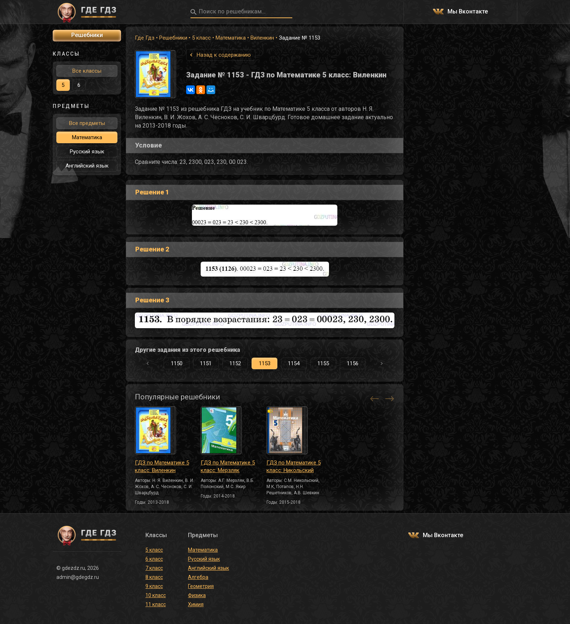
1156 (352, 363)
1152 (235, 363)
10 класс (155, 595)
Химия (196, 604)
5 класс (201, 38)
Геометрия (201, 586)
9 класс (154, 586)
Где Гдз (144, 38)
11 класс (155, 604)
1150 (176, 363)
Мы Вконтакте (467, 12)
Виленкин (262, 38)
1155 (323, 363)
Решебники (173, 38)
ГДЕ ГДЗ (87, 12)
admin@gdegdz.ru (77, 577)
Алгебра (198, 577)
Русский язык (87, 151)
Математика (231, 38)
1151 (206, 363)
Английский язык (87, 165)
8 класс (154, 577)
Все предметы (87, 123)
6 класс (154, 559)
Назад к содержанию (224, 55)
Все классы (86, 71)
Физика (197, 595)
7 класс (154, 568)
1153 (264, 363)
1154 (294, 363)
